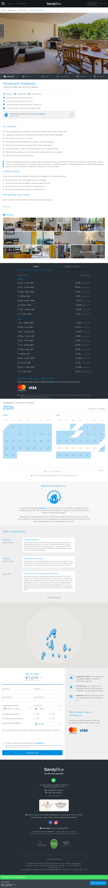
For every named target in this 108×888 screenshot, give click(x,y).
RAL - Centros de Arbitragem (71, 863)
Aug (101, 470)
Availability (63, 76)
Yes (36, 714)
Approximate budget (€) (12, 723)
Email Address (7, 697)
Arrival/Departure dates (10, 705)
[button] (54, 632)
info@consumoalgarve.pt (33, 870)
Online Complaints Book (54, 859)
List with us (92, 4)
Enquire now (32, 752)
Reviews (81, 76)
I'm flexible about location (13, 718)
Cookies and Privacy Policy (46, 834)
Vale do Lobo (22, 10)
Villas (10, 3)
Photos (27, 76)
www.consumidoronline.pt (52, 870)
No (51, 714)
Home (3, 10)
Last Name (38, 689)
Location (99, 76)
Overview (9, 76)
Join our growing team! (54, 828)
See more (6, 207)
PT (105, 4)
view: (45, 471)
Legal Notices (60, 834)
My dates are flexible (11, 714)
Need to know (72, 266)
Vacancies (31, 834)
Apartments (12, 10)
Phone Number (39, 697)
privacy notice (56, 745)
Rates (45, 76)
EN (101, 4)
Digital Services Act (73, 834)
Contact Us (72, 832)
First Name (6, 689)
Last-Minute (21, 3)
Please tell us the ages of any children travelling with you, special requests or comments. (31, 730)
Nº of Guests (38, 705)
